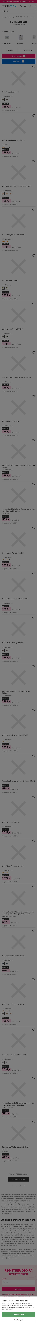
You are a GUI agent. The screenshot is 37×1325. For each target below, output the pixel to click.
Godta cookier (18, 1314)
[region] (18, 1310)
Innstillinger (18, 1320)
